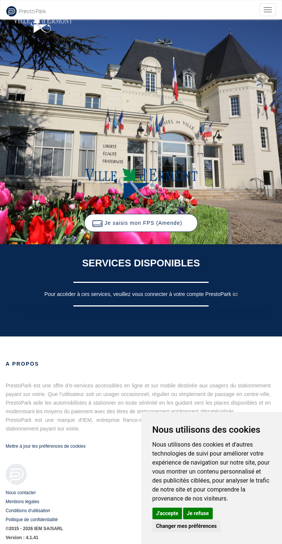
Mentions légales (22, 501)
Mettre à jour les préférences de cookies (45, 446)
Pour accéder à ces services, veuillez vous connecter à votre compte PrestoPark (139, 294)
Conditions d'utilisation (28, 510)
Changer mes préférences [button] (186, 526)
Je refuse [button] (198, 513)
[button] (140, 223)
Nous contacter (21, 492)
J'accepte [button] (167, 513)
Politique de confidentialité (32, 519)
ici (235, 294)
